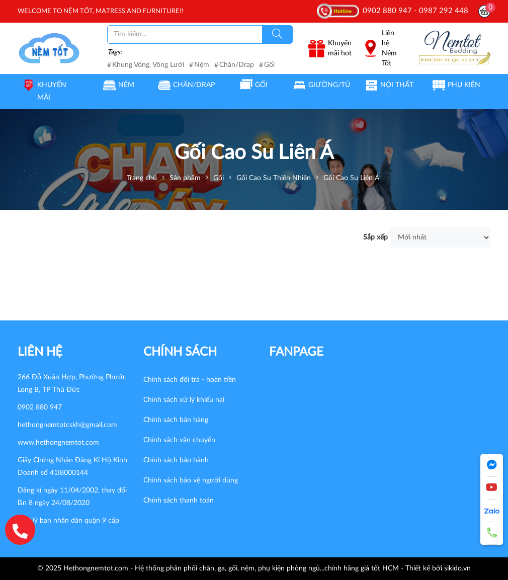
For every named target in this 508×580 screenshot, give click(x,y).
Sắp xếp (375, 237)
